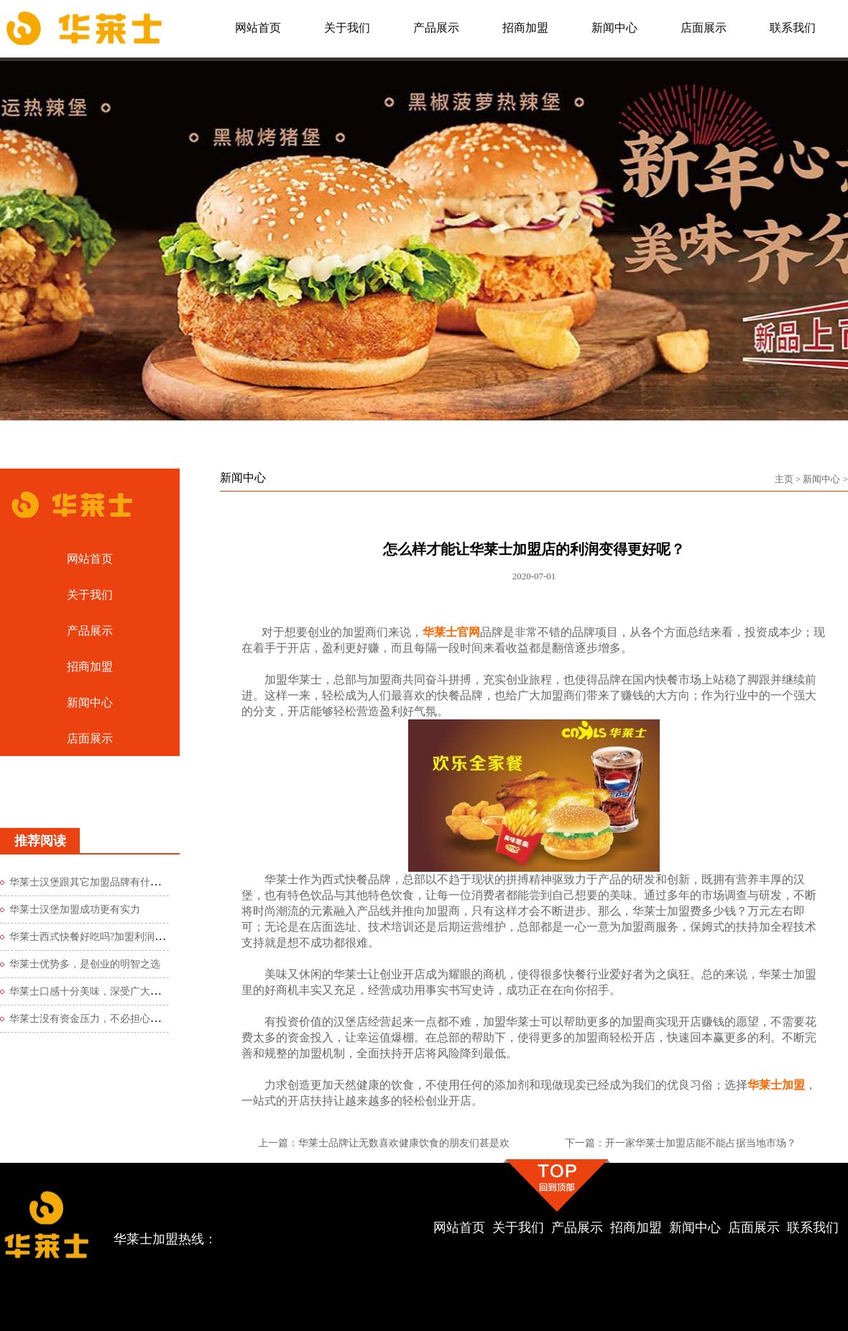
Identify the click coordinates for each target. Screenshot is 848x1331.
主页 (784, 479)
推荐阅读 (40, 841)
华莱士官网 (451, 632)
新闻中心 (821, 479)
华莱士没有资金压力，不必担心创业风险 (99, 1018)
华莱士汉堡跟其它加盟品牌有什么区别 (94, 882)
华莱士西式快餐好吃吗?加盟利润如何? (94, 936)
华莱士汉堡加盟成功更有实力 (74, 909)
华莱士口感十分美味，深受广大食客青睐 (99, 991)
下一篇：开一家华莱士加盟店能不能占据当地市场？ (680, 1143)
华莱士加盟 (776, 1085)
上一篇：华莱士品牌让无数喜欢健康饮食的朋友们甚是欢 (384, 1143)
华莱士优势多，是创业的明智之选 (84, 964)
